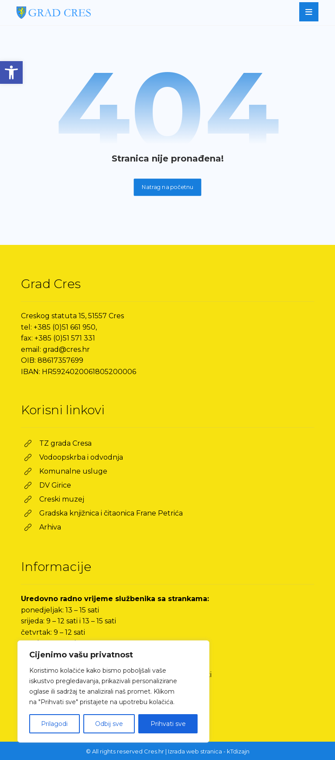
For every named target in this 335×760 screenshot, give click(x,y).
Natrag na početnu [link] (168, 186)
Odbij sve (109, 724)
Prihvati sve (168, 724)
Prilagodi (54, 724)
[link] (11, 72)
